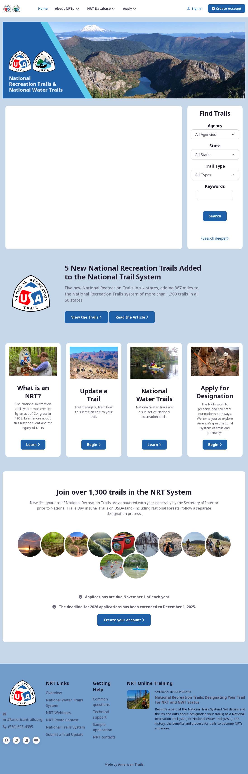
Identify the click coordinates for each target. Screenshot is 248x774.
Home (43, 8)
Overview (54, 692)
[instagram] (16, 740)
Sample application (102, 727)
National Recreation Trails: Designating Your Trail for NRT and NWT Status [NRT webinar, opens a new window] (200, 700)
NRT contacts (104, 737)
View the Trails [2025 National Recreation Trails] (86, 317)
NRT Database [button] (101, 8)
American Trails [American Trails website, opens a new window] (131, 764)
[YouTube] (36, 740)
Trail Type (215, 166)
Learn (154, 444)
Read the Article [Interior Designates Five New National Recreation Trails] (132, 317)
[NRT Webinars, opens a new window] (138, 699)
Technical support (101, 714)
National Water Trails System (64, 703)
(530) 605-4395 (18, 726)
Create (226, 8)
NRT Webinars (58, 712)
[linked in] (26, 740)
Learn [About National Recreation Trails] (33, 444)
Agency (215, 125)
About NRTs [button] (67, 8)
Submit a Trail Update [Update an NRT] (64, 734)
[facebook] (6, 740)
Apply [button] (129, 8)
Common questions (101, 702)
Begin (93, 444)
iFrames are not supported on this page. (93, 177)
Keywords (215, 186)
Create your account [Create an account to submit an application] (124, 619)
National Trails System (65, 727)
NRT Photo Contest (62, 719)
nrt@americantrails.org (22, 717)
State (215, 145)
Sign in (194, 8)
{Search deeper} (215, 238)
